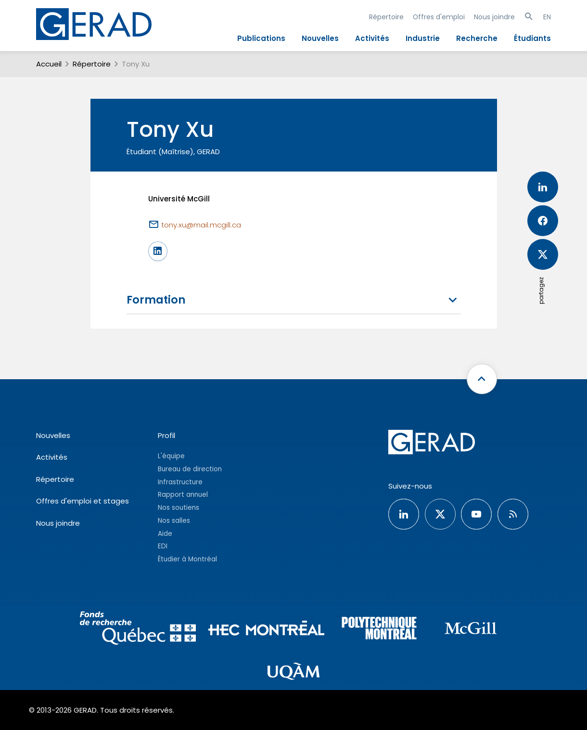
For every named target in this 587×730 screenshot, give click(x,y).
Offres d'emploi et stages (82, 501)
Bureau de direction (190, 469)
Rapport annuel (183, 494)
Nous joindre (494, 17)
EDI (162, 546)
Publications (261, 38)
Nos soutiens (178, 507)
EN (547, 17)
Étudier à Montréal (187, 559)
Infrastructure (180, 482)
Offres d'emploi (439, 17)
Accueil (49, 64)
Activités (372, 38)
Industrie (423, 38)
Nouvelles (320, 38)
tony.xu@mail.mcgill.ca (201, 225)
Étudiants (532, 38)
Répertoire (386, 17)
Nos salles (174, 520)
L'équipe (171, 456)
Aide (165, 533)
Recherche (477, 38)
